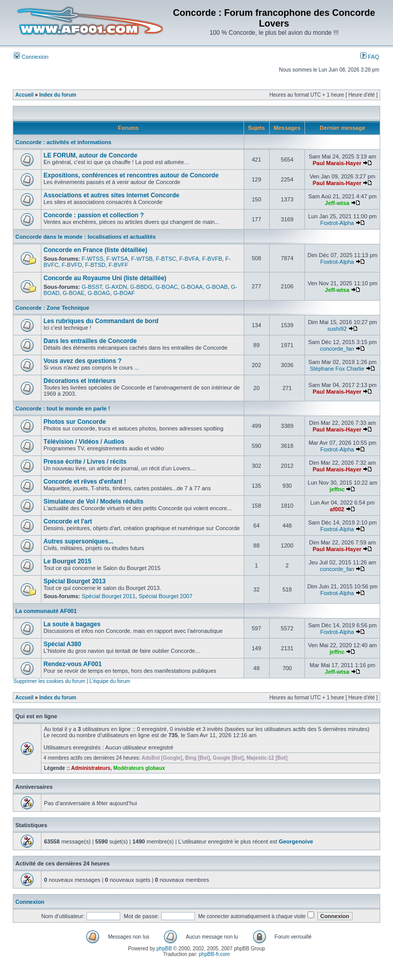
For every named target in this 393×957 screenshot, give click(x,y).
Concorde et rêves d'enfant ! (84, 481)
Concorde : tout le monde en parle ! (62, 408)
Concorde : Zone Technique (52, 308)
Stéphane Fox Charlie (337, 369)
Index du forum (57, 95)
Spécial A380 (62, 644)
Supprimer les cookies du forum (49, 681)
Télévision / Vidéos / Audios (83, 441)
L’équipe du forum (110, 681)
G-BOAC (167, 287)
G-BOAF (124, 293)
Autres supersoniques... (78, 541)
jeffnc (337, 489)
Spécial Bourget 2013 (74, 581)
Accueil (24, 95)
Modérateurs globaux (139, 768)
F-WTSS (92, 259)
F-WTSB (141, 259)
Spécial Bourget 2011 (109, 596)
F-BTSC (166, 259)
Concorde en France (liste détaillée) (95, 250)
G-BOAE (73, 293)
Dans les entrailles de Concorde (90, 341)
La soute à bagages (71, 624)
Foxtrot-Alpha (337, 223)
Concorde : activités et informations (63, 142)
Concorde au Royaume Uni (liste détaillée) (104, 278)
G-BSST (92, 287)
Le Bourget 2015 (67, 561)
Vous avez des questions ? (82, 360)
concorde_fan (337, 349)
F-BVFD (71, 265)
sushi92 (337, 329)
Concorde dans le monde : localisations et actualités (85, 237)
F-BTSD (95, 265)
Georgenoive (296, 841)
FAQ (369, 57)
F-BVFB (212, 259)
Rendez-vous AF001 (72, 664)
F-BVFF (118, 265)
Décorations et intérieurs (79, 380)
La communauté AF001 (46, 611)
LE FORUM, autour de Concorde (90, 155)
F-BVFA (189, 259)
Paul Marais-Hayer (337, 163)
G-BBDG (141, 287)
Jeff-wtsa (337, 203)
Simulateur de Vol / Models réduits (93, 501)
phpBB (164, 948)
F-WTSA (117, 259)
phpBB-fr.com (214, 954)
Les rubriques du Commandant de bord (101, 321)
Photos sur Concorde (74, 421)
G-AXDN (116, 287)
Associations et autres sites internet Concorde (111, 195)
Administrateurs (91, 768)
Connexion (31, 57)
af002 (337, 509)
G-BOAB (217, 287)
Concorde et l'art (67, 521)
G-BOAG (99, 293)
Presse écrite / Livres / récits (84, 461)
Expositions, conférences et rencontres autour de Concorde (131, 175)
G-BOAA (192, 287)
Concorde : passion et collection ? (93, 215)
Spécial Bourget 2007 (165, 596)
